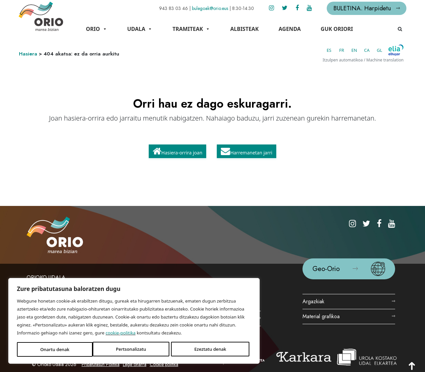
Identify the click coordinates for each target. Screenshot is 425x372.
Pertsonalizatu (42, 344)
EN (346, 48)
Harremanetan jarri (246, 149)
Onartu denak (130, 344)
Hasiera (36, 51)
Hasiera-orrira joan (178, 149)
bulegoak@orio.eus (201, 8)
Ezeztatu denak (87, 344)
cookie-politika (49, 328)
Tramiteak (204, 29)
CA (358, 48)
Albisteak (257, 29)
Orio (109, 29)
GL (371, 48)
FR (333, 48)
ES (320, 48)
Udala (153, 29)
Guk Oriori (350, 29)
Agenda (303, 29)
